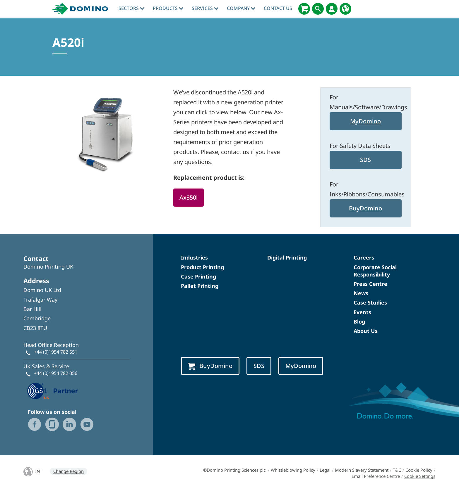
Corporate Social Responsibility (375, 271)
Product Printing (202, 267)
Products (168, 8)
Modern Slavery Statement (361, 470)
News (361, 293)
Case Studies (370, 302)
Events (362, 312)
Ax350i (188, 197)
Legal (325, 470)
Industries (194, 257)
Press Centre (370, 283)
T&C (397, 470)
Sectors (131, 8)
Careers (364, 257)
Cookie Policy (418, 470)
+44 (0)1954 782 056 (55, 373)
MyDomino (365, 121)
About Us (366, 330)
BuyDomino (365, 208)
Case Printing (198, 276)
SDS (365, 160)
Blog (359, 321)
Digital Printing (287, 257)
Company (241, 8)
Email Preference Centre (376, 476)
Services (205, 8)
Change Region (68, 471)
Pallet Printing (199, 285)
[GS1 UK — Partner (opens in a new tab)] (52, 390)
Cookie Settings (419, 476)
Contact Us (278, 8)
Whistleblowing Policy (293, 470)
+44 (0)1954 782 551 (55, 352)
